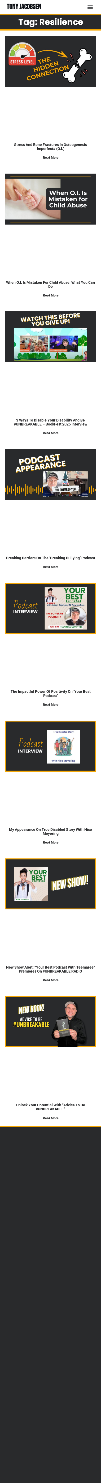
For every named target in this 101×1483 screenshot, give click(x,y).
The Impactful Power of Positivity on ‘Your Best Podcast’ (51, 693)
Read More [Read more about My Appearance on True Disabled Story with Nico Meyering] (50, 842)
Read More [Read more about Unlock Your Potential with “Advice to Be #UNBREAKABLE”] (50, 1118)
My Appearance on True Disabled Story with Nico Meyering (50, 831)
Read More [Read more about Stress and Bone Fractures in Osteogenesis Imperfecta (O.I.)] (50, 158)
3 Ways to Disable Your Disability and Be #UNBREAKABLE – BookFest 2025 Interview (50, 422)
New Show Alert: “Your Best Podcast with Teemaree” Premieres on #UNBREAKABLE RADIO (50, 969)
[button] (90, 7)
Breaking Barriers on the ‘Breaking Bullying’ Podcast (50, 558)
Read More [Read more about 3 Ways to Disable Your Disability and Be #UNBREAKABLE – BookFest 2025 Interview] (50, 433)
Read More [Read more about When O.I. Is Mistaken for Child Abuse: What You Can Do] (50, 295)
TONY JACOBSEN (24, 7)
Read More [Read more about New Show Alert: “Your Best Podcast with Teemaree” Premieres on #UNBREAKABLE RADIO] (50, 980)
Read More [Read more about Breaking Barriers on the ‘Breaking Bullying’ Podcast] (50, 567)
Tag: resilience (50, 22)
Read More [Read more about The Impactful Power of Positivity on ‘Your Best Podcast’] (50, 705)
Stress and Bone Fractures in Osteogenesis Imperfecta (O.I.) (50, 147)
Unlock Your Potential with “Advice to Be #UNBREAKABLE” (50, 1107)
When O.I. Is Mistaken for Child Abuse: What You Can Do (50, 284)
